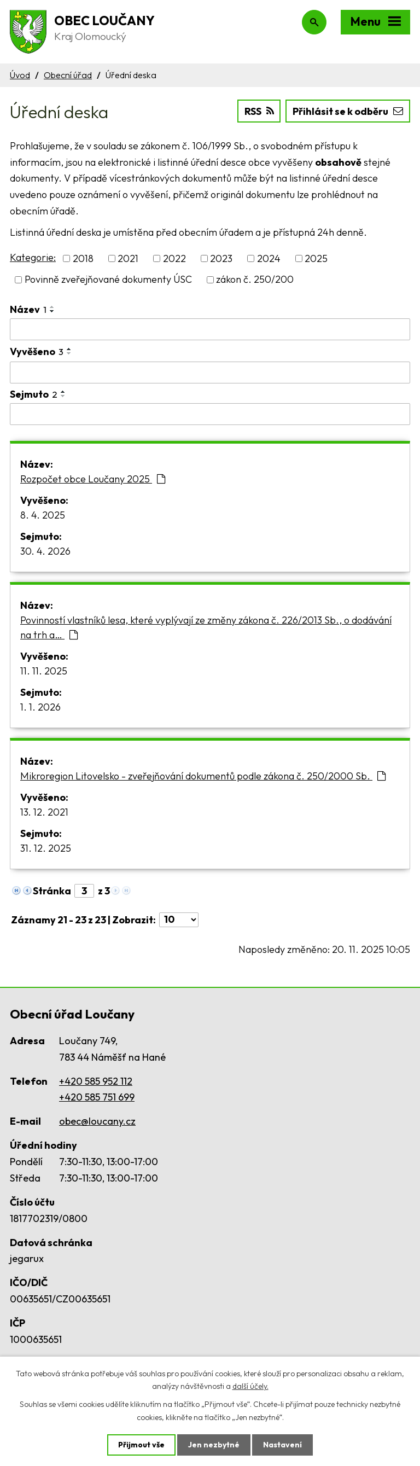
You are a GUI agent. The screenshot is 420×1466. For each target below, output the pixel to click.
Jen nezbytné (214, 1445)
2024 (269, 258)
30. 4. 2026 (45, 551)
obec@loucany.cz (97, 1121)
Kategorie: (33, 257)
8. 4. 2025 (42, 515)
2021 (128, 258)
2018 (83, 258)
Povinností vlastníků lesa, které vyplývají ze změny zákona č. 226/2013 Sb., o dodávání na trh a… (206, 627)
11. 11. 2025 (43, 671)
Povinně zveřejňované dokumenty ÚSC (108, 280)
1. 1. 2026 (40, 707)
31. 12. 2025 (45, 848)
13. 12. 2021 (44, 812)
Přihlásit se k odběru (348, 111)
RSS (259, 111)
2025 (316, 258)
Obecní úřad (68, 74)
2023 (221, 258)
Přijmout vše (141, 1445)
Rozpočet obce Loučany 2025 (92, 479)
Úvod (20, 74)
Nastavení (282, 1445)
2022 (174, 258)
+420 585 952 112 (95, 1081)
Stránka (52, 891)
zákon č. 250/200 (255, 280)
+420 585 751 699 (97, 1097)
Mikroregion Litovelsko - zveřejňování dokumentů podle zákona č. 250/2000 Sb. (203, 776)
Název (28, 309)
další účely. (250, 1386)
